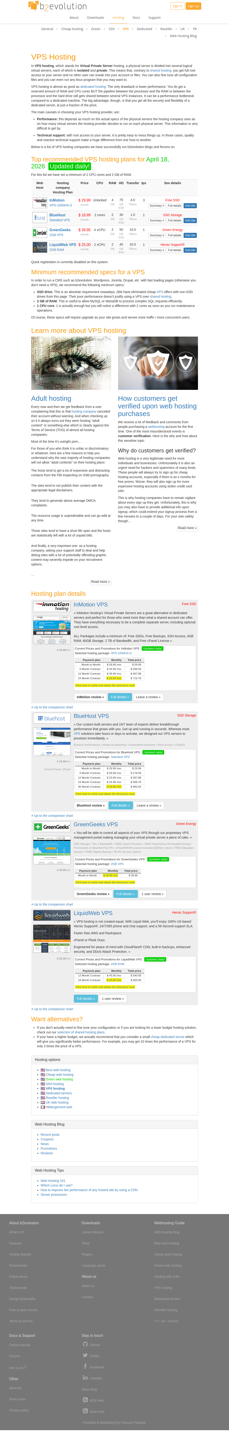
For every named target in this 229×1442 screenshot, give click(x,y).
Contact (87, 1297)
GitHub (91, 1344)
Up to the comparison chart (52, 707)
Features (15, 1243)
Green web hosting (57, 1079)
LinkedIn (92, 1377)
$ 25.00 (84, 245)
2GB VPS (56, 235)
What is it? (16, 1232)
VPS (126, 29)
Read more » (100, 582)
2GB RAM (56, 250)
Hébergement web (56, 1107)
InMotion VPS (91, 604)
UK (183, 29)
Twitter (90, 1355)
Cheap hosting (72, 29)
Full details (174, 205)
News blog (89, 1389)
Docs (136, 17)
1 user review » (153, 894)
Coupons (47, 1139)
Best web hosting (56, 1070)
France (173, 1321)
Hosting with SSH (166, 1276)
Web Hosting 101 (53, 1181)
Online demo (18, 1276)
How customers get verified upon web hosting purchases (157, 405)
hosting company (84, 411)
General (47, 29)
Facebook (93, 1366)
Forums (14, 1356)
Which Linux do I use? (57, 1185)
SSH (112, 29)
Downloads (95, 17)
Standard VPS (59, 220)
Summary (157, 205)
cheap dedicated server (168, 1037)
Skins (86, 1243)
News (45, 1144)
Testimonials (18, 1288)
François (127, 1422)
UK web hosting (55, 1102)
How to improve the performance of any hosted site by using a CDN (89, 1190)
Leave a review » (148, 697)
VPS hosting (53, 1088)
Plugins (87, 1254)
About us (88, 1286)
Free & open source (23, 1310)
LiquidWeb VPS (93, 913)
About (73, 17)
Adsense (15, 1388)
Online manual (19, 1345)
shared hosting (160, 70)
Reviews (47, 1153)
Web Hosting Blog (183, 36)
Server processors (54, 1194)
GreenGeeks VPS (96, 824)
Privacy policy (19, 1410)
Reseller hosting (55, 1098)
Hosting (118, 17)
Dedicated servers (56, 1093)
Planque (140, 1422)
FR (195, 29)
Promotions (49, 1148)
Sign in (177, 6)
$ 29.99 (84, 200)
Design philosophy (22, 1299)
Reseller (166, 29)
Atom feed (93, 1411)
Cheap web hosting (57, 1074)
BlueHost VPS (91, 716)
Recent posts (50, 1134)
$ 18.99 (84, 215)
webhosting (156, 427)
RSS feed (93, 1400)
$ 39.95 (84, 230)
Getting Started (20, 1254)
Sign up (193, 6)
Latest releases (93, 1232)
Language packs (94, 1265)
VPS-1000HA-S (60, 205)
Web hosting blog (166, 1232)
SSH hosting (52, 1084)
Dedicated (144, 29)
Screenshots (18, 1265)
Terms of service (21, 1321)
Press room (17, 1399)
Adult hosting (51, 398)
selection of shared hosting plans (80, 1032)
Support (154, 17)
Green (95, 29)
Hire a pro (17, 1367)
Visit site (190, 205)
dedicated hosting (93, 86)
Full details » (120, 697)
